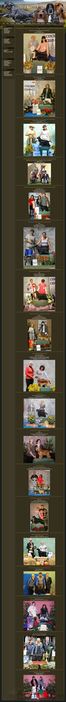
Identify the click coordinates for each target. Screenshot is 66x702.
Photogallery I (36, 536)
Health (29, 23)
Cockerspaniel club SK (8, 75)
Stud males (6, 29)
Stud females (6, 30)
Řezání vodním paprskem (36, 700)
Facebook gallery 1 (37, 122)
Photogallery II (43, 634)
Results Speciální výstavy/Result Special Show (38, 357)
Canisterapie (6, 61)
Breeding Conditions (7, 28)
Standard (12, 23)
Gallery (43, 23)
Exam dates (6, 49)
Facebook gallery (41, 32)
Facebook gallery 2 (44, 122)
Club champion (7, 41)
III (47, 502)
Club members (6, 32)
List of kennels (6, 31)
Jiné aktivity (6, 64)
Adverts (34, 23)
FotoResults (32, 469)
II (41, 570)
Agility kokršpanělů (7, 60)
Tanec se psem (7, 63)
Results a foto (31, 397)
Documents (18, 23)
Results (5, 50)
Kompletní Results (39, 673)
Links (38, 23)
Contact (48, 23)
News (8, 23)
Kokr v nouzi (6, 73)
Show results (6, 39)
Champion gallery (7, 42)
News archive (6, 72)
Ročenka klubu (7, 65)
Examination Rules (7, 51)
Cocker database (7, 71)
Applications (6, 40)
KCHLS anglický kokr (8, 74)
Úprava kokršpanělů (7, 62)
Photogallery (37, 318)
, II (39, 502)
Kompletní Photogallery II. (43, 536)
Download (24, 23)
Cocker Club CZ (30, 700)
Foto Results (38, 434)
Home (4, 23)
